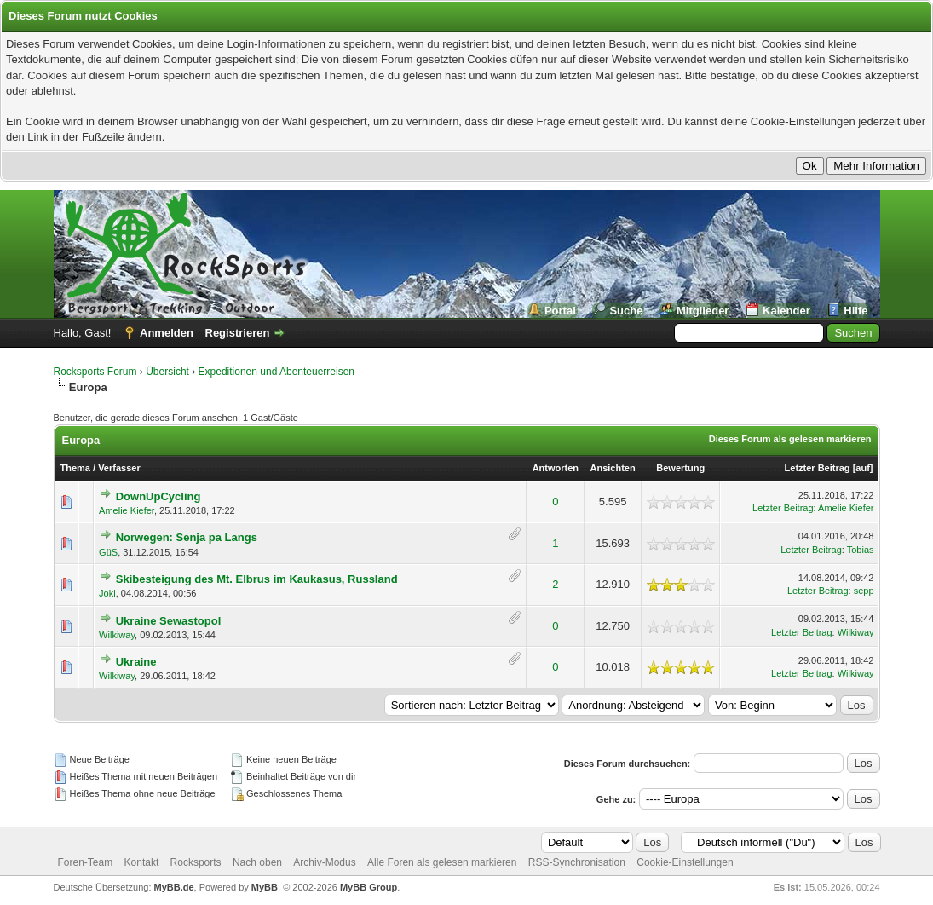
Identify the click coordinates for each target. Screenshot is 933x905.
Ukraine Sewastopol (169, 620)
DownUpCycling (158, 496)
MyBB (264, 887)
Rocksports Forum (95, 372)
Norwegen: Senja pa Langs (186, 537)
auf (862, 468)
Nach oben (257, 862)
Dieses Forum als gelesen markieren (790, 439)
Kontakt (141, 862)
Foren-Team (85, 862)
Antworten (556, 468)
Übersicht (167, 372)
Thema (75, 468)
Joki (107, 593)
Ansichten (613, 468)
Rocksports (196, 862)
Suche (625, 310)
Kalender (786, 310)
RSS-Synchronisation (576, 862)
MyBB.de (174, 887)
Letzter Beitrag (817, 468)
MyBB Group (368, 887)
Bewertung (680, 468)
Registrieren (237, 332)
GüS (108, 552)
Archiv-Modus (324, 862)
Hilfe (855, 310)
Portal (560, 310)
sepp (864, 590)
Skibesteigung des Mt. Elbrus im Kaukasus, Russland (257, 579)
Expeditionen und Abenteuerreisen (276, 372)
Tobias (860, 550)
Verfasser (119, 468)
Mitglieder (703, 310)
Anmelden (166, 332)
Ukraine (136, 661)
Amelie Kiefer (126, 510)
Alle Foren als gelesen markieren (441, 862)
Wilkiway (117, 635)
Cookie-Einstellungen (684, 862)
